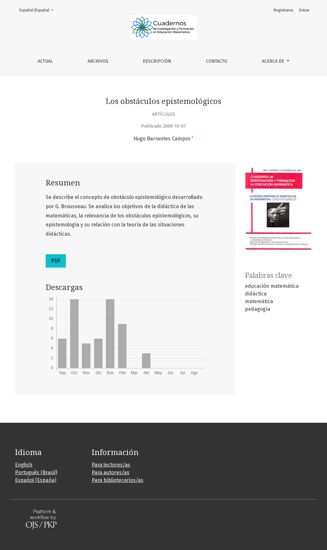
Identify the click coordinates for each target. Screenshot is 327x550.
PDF (55, 261)
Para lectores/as (111, 465)
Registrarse (283, 10)
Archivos (97, 61)
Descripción (157, 61)
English (23, 465)
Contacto (216, 61)
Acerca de (273, 61)
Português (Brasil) (36, 472)
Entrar (304, 10)
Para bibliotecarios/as (117, 480)
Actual (45, 61)
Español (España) (38, 9)
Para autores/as (110, 472)
